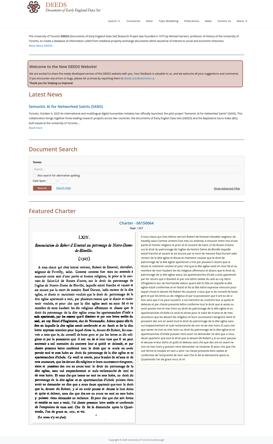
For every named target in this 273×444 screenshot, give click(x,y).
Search (42, 188)
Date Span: (39, 181)
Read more (35, 128)
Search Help (63, 188)
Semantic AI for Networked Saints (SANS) (66, 106)
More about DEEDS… (41, 45)
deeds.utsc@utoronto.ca (139, 78)
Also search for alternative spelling (58, 175)
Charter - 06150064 (136, 223)
